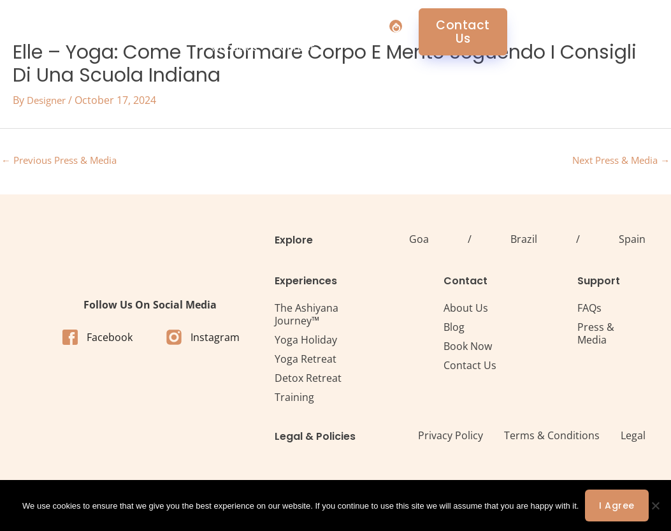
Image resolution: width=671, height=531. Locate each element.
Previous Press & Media (64, 161)
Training (294, 399)
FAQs (589, 309)
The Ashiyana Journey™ (306, 316)
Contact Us (470, 367)
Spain (632, 241)
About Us (386, 31)
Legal (633, 437)
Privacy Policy (450, 437)
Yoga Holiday (306, 341)
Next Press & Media (616, 161)
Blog (454, 329)
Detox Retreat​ (308, 380)
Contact (445, 31)
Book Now (468, 348)
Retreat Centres (301, 31)
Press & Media (595, 335)
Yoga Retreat (305, 360)
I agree (617, 505)
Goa (419, 241)
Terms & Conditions (552, 437)
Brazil (523, 241)
